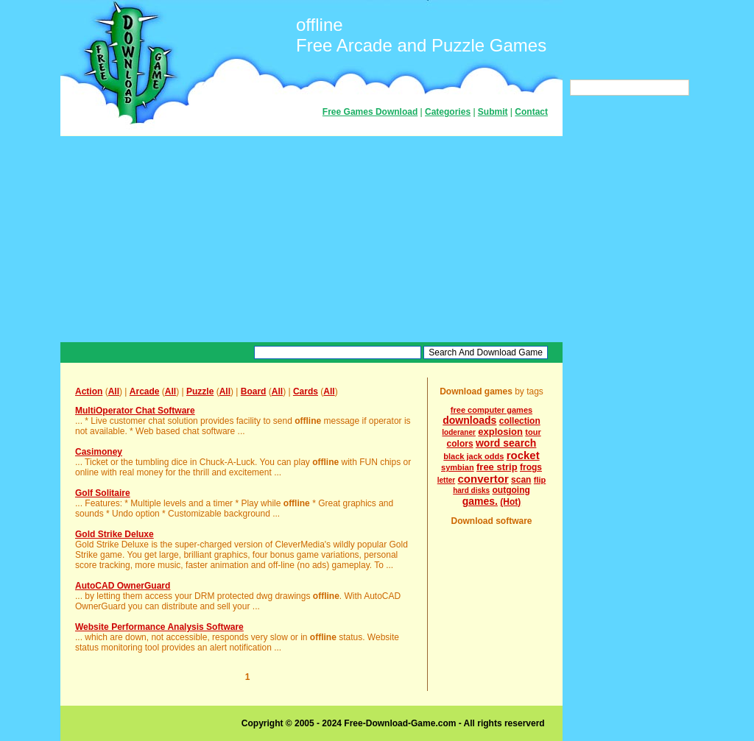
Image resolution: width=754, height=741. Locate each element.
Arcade (145, 391)
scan (521, 480)
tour (532, 432)
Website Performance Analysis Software (159, 627)
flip (540, 479)
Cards (305, 391)
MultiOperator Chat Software (135, 410)
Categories (448, 112)
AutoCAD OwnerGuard (122, 586)
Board (254, 391)
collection (519, 421)
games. (480, 501)
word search (506, 443)
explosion (500, 431)
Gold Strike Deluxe (114, 534)
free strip (497, 466)
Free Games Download (370, 112)
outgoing (511, 490)
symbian (457, 467)
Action (88, 391)
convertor (483, 478)
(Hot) (510, 502)
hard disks (471, 490)
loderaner (459, 432)
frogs (531, 467)
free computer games (491, 409)
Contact (531, 112)
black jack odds (473, 456)
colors (460, 444)
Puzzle (200, 391)
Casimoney (98, 452)
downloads (469, 420)
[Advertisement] (311, 239)
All (113, 391)
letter (446, 480)
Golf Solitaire (102, 493)
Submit (493, 112)
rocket (523, 455)
